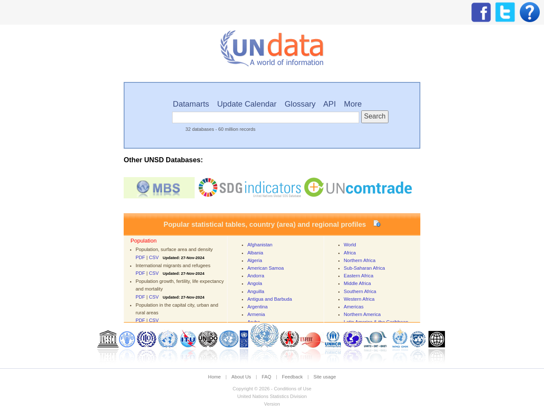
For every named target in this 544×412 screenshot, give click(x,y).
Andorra (255, 275)
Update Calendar (247, 103)
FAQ (266, 376)
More (353, 103)
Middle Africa (357, 283)
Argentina (257, 306)
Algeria (254, 260)
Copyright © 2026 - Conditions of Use (271, 388)
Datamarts (191, 103)
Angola (254, 283)
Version (272, 403)
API (329, 103)
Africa (350, 252)
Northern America (362, 314)
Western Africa (359, 299)
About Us (241, 376)
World (350, 244)
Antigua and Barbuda (269, 299)
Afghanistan (259, 244)
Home (214, 376)
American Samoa (265, 268)
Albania (255, 252)
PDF (140, 257)
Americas (354, 306)
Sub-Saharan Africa (364, 268)
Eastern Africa (359, 275)
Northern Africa (360, 260)
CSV (154, 257)
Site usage (325, 376)
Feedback (292, 376)
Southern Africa (360, 291)
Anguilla (255, 291)
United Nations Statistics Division (272, 396)
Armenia (256, 314)
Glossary (300, 103)
